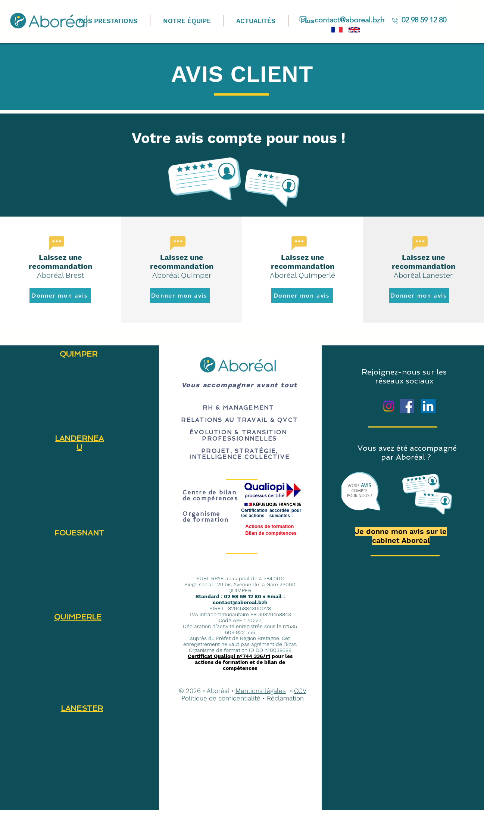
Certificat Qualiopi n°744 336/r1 (229, 656)
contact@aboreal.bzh (240, 602)
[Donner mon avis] (60, 295)
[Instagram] (388, 406)
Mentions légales (260, 691)
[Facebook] (407, 406)
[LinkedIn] (428, 406)
